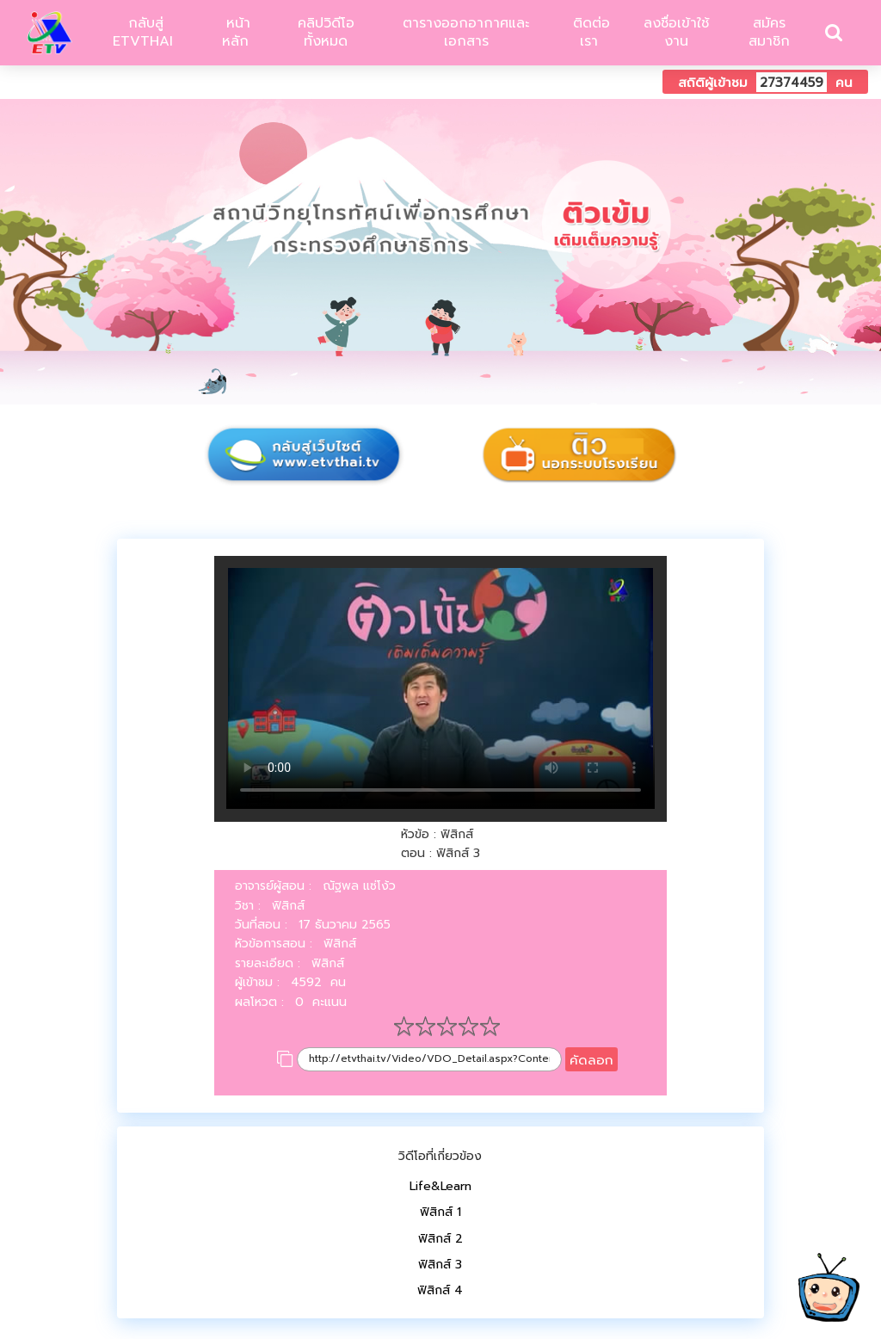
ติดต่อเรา (589, 32)
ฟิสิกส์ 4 (440, 1290)
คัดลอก (591, 1060)
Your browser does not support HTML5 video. (440, 688)
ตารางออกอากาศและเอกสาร (466, 32)
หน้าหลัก (235, 32)
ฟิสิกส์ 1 (440, 1212)
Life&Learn (440, 1186)
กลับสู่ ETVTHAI (143, 32)
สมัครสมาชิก (769, 32)
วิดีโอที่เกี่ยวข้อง (440, 1156)
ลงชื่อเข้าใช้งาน (676, 32)
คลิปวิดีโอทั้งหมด (326, 32)
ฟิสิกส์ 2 (440, 1239)
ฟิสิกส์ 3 (440, 1265)
